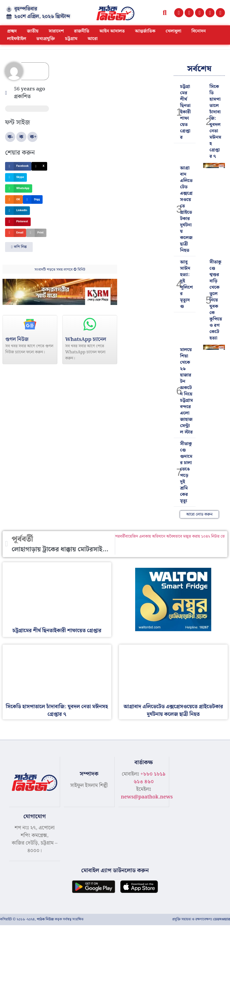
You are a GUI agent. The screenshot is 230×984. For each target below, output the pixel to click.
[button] (165, 13)
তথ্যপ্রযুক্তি (45, 38)
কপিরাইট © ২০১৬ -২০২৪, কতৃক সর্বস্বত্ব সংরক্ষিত (41, 919)
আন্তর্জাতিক (145, 31)
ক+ (33, 137)
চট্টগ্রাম (71, 38)
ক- (10, 137)
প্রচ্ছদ (12, 31)
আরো (92, 38)
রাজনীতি (81, 31)
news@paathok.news (147, 797)
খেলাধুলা (173, 31)
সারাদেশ (56, 31)
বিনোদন (198, 31)
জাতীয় (33, 31)
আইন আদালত (112, 31)
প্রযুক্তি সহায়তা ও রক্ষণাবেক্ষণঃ (201, 919)
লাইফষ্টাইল (16, 38)
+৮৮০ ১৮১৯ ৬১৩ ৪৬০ (149, 778)
